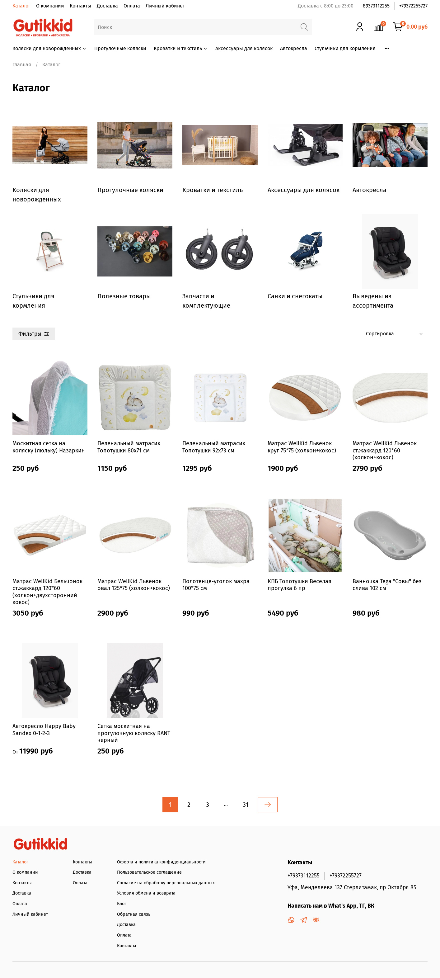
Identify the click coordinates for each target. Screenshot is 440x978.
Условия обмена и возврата (146, 893)
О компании (50, 6)
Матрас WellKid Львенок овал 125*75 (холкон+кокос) (133, 585)
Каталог (21, 6)
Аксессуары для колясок (244, 48)
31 (246, 804)
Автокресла (293, 48)
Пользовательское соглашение (149, 872)
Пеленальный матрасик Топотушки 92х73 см (213, 447)
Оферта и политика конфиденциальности (161, 862)
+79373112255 (304, 875)
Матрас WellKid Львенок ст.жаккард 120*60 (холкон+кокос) (385, 450)
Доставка (107, 6)
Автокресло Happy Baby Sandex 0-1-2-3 (44, 730)
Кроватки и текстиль (181, 48)
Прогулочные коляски (120, 48)
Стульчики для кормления (345, 48)
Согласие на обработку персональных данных (166, 883)
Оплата (132, 6)
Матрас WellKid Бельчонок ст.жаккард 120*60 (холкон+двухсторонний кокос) (47, 592)
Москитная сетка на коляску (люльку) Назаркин (48, 447)
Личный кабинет (165, 6)
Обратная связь (133, 914)
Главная (21, 65)
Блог (121, 903)
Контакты (80, 6)
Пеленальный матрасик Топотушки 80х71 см (128, 447)
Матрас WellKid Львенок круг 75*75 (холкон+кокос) (302, 447)
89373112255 (376, 6)
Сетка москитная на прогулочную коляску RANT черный (133, 733)
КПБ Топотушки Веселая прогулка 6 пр (299, 585)
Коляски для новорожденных (49, 48)
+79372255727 (413, 6)
